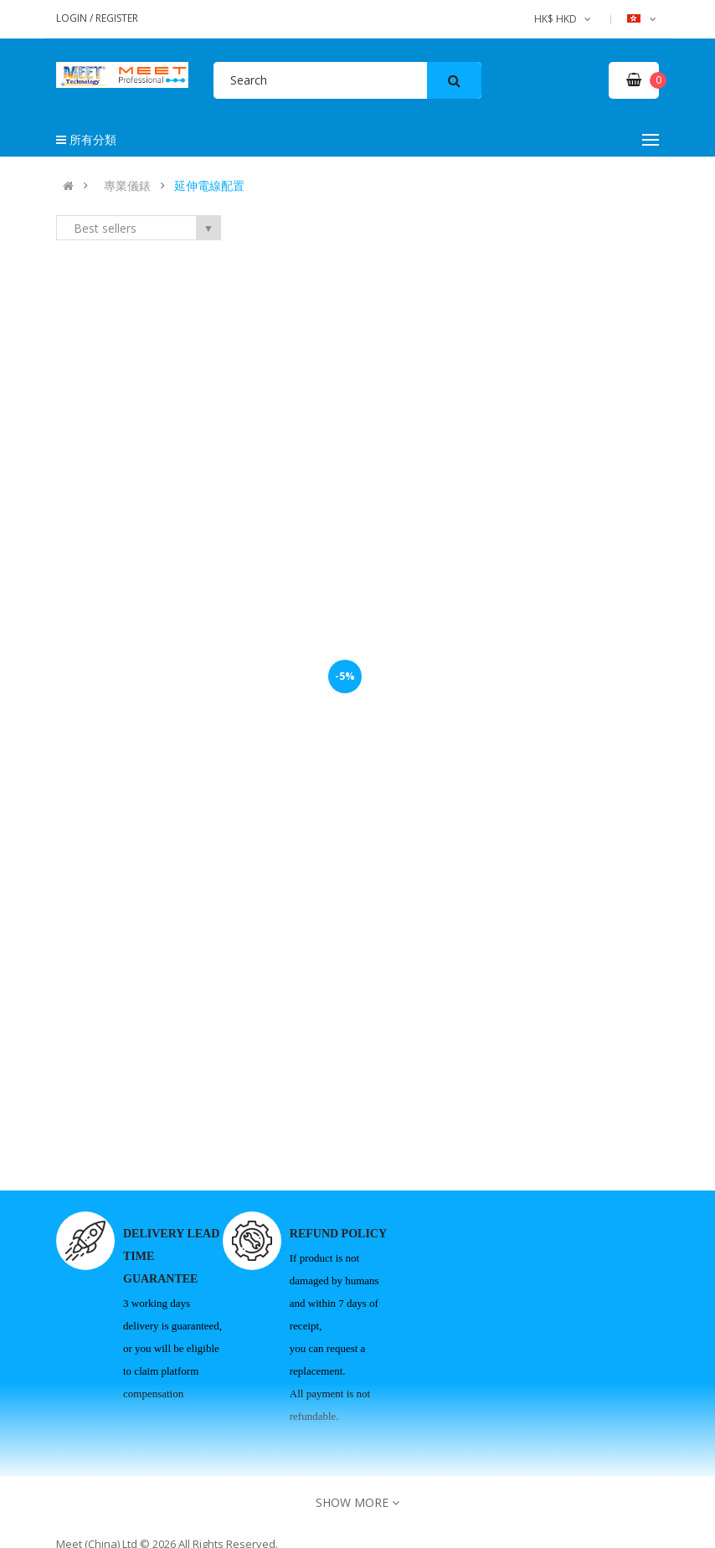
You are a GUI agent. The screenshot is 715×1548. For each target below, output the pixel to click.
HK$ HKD (564, 19)
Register (116, 18)
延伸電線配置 (209, 186)
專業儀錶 (127, 186)
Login (73, 18)
